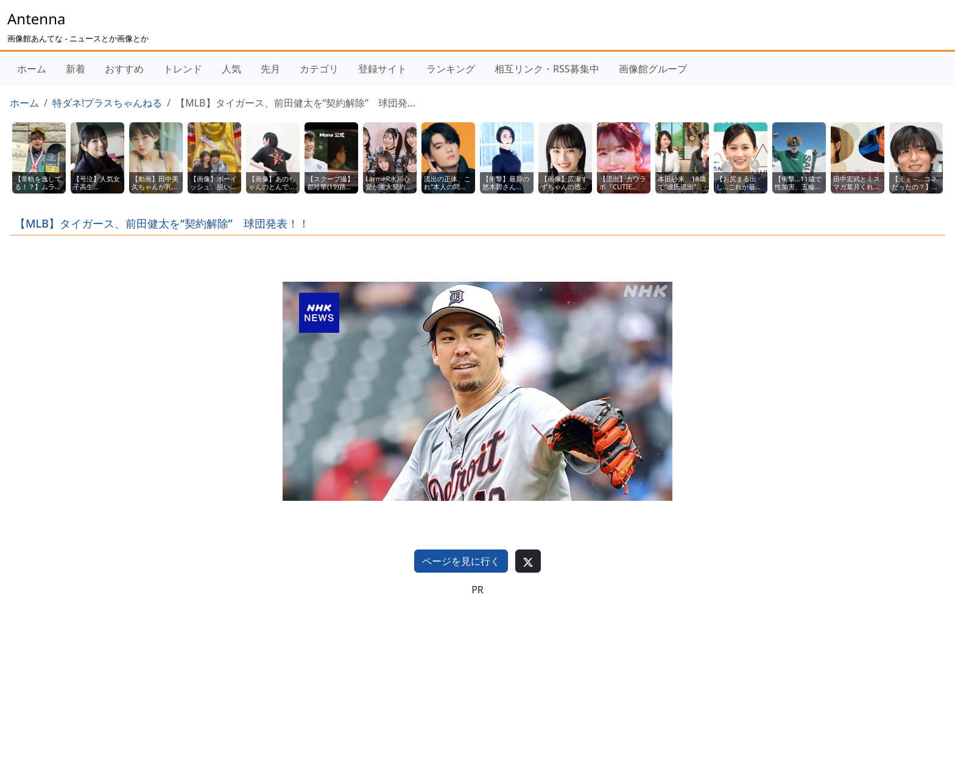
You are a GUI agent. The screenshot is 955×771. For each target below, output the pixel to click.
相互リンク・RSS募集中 (547, 68)
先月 (270, 68)
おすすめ (124, 68)
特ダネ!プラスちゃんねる (107, 103)
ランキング (450, 68)
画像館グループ (653, 68)
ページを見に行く (461, 561)
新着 (75, 68)
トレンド (182, 68)
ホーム (31, 68)
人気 (231, 68)
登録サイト (382, 68)
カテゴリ (319, 68)
